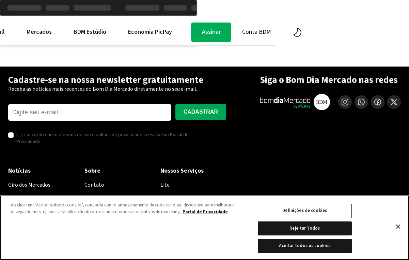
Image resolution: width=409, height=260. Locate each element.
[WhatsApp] (361, 102)
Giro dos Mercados (29, 185)
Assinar (317, 32)
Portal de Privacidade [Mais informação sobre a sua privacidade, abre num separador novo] (205, 212)
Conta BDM (362, 32)
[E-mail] (89, 112)
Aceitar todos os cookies (304, 246)
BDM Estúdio (196, 32)
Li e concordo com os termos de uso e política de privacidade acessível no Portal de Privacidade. (102, 138)
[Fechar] (398, 226)
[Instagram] (345, 102)
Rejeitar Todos (304, 228)
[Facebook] (377, 102)
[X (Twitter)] (394, 102)
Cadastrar (201, 112)
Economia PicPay (256, 32)
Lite (165, 185)
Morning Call (95, 32)
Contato (94, 185)
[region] (204, 227)
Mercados (145, 32)
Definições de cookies (304, 210)
